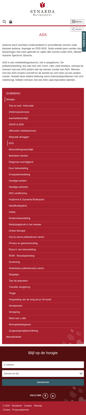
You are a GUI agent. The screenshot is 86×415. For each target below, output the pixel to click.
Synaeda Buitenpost (43, 9)
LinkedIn (53, 396)
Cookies (28, 406)
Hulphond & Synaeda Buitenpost (26, 199)
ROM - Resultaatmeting (21, 255)
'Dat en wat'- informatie (21, 105)
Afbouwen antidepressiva (22, 130)
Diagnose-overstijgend (21, 162)
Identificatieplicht (18, 205)
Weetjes (10, 99)
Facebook (45, 396)
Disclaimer (17, 406)
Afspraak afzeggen (19, 137)
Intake (12, 212)
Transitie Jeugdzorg (19, 287)
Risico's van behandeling (22, 249)
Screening (14, 262)
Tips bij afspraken (18, 280)
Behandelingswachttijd (21, 149)
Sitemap (38, 406)
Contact (6, 410)
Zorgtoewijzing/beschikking (23, 330)
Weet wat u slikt (17, 318)
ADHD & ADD (16, 124)
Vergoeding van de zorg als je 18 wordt (30, 299)
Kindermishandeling (19, 218)
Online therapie (17, 230)
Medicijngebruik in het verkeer (25, 224)
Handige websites (18, 187)
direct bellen (84, 40)
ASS (11, 143)
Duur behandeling (18, 168)
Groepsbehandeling (19, 174)
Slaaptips (14, 274)
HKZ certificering (18, 193)
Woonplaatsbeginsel (20, 324)
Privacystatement (20, 410)
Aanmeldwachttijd (18, 118)
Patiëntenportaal (10, 21)
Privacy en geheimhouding (23, 243)
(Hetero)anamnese (19, 112)
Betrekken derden (18, 155)
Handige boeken (18, 180)
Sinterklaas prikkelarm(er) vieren (26, 268)
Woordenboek (13, 337)
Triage (12, 293)
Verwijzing (14, 312)
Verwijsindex (15, 305)
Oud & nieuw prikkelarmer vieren (26, 237)
